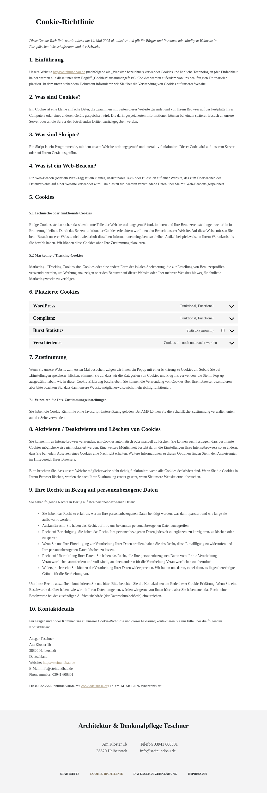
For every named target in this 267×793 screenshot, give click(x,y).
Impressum (197, 774)
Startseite (70, 774)
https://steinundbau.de (69, 72)
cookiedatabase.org (95, 686)
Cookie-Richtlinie (106, 774)
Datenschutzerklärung (155, 774)
